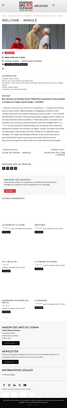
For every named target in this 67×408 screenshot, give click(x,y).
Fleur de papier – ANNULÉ (16, 153)
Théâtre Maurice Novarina (41, 16)
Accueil (4, 16)
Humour (23, 64)
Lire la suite (6, 232)
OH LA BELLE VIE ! (10, 262)
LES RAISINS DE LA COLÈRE (13, 225)
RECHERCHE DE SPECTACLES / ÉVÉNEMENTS (20, 16)
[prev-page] (3, 318)
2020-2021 (9, 53)
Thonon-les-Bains (11, 61)
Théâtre (8, 64)
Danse (16, 64)
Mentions (7, 375)
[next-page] (6, 318)
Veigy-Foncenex (6, 264)
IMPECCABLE (40, 225)
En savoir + (37, 405)
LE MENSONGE (41, 300)
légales (12, 375)
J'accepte (29, 405)
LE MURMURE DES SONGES (46, 262)
